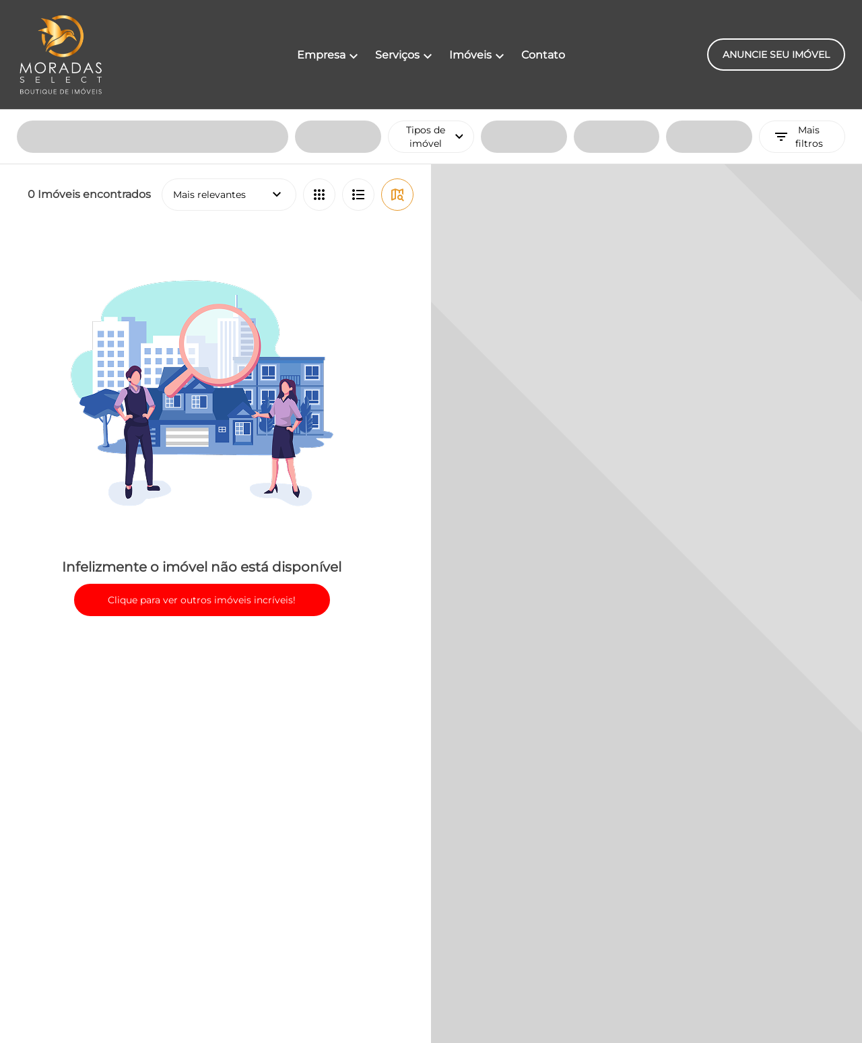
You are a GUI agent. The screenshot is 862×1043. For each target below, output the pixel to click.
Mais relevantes (229, 84)
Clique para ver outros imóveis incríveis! (202, 490)
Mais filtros (798, 27)
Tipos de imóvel (440, 27)
